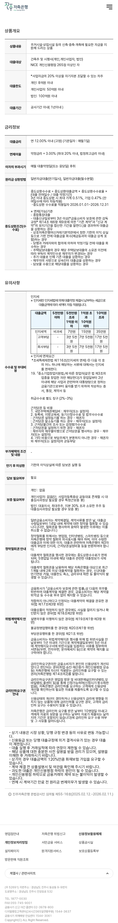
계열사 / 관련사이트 (23, 873)
